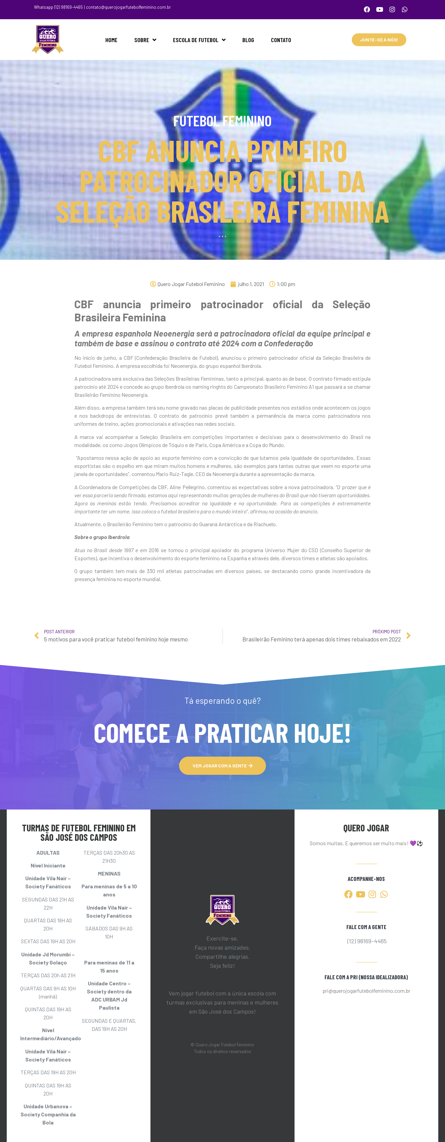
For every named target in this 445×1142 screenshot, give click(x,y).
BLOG (248, 38)
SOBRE (145, 38)
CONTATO (281, 38)
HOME (111, 38)
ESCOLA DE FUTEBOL (199, 38)
